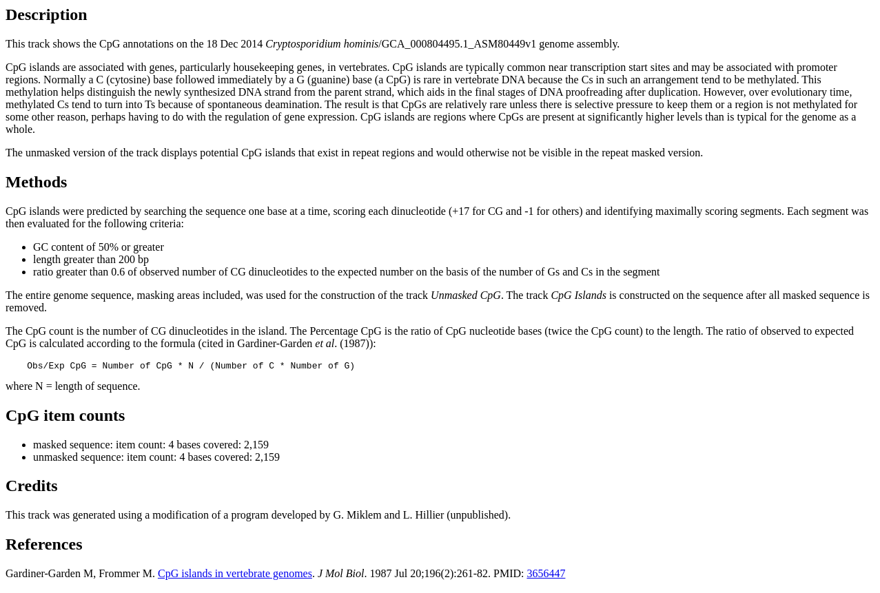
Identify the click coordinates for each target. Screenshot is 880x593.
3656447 (545, 575)
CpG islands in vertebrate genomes (235, 575)
